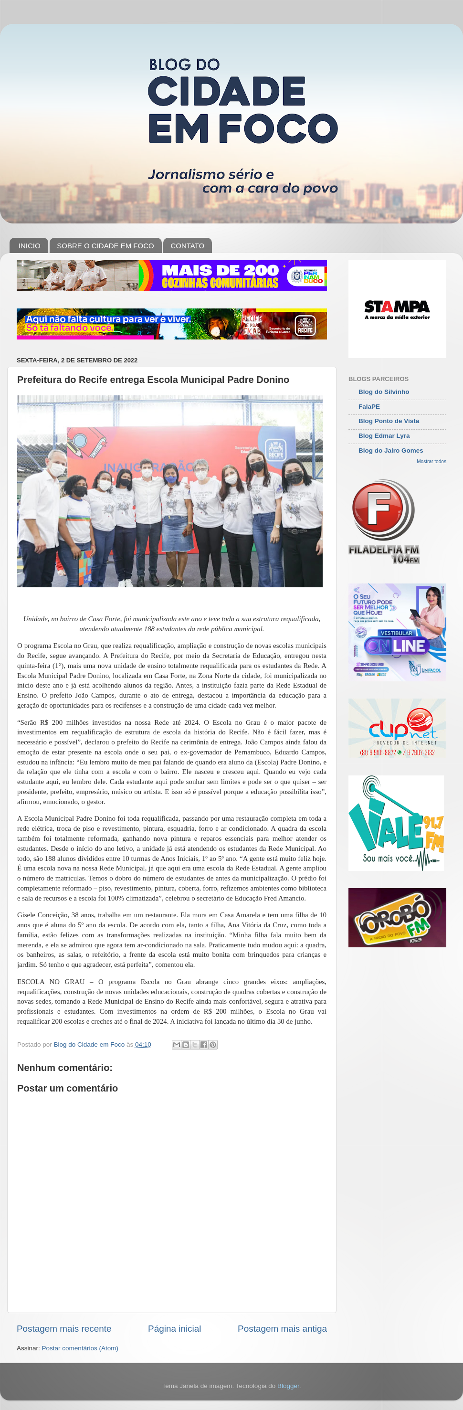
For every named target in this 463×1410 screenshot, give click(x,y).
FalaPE (369, 406)
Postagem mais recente (64, 1329)
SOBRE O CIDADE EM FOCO (105, 246)
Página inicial (174, 1329)
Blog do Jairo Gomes (390, 450)
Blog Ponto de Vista (388, 420)
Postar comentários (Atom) (80, 1348)
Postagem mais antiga (282, 1329)
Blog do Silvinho (384, 391)
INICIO (30, 246)
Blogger (288, 1385)
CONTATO (187, 246)
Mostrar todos (431, 461)
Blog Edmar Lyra (384, 435)
